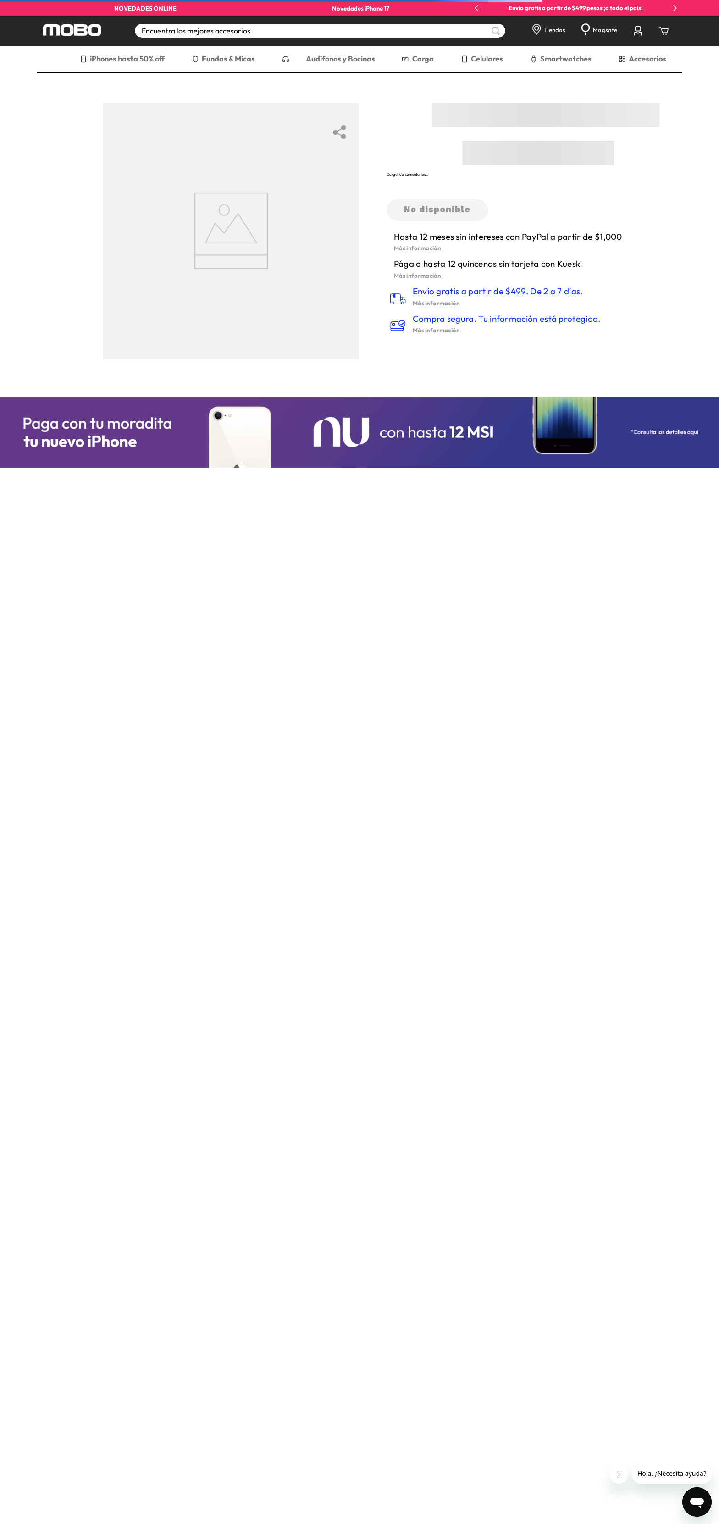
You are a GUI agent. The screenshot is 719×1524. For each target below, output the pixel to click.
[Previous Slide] (476, 8)
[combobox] (320, 31)
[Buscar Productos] (496, 31)
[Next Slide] (674, 8)
